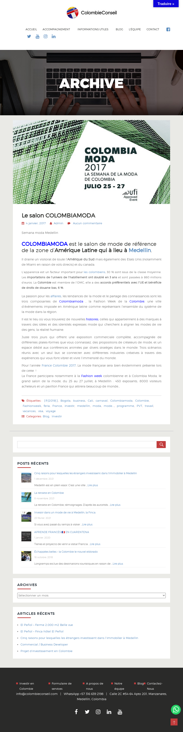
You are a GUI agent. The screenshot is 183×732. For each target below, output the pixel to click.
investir (69, 406)
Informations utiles (93, 29)
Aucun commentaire (87, 223)
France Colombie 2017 (59, 365)
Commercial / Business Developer (44, 644)
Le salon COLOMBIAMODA (59, 215)
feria (47, 406)
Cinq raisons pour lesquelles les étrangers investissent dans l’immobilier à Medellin (85, 473)
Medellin (140, 250)
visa (40, 411)
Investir (57, 416)
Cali (90, 400)
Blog (119, 29)
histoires (91, 319)
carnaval (102, 400)
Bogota (65, 400)
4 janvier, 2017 (36, 223)
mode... (109, 406)
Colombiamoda (72, 301)
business (79, 400)
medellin (83, 406)
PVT (139, 406)
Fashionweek (32, 406)
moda (97, 406)
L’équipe (135, 29)
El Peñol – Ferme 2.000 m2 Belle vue (47, 625)
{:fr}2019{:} (51, 400)
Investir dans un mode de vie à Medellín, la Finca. (65, 512)
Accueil (31, 29)
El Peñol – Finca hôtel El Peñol (42, 631)
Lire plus (93, 485)
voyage (51, 411)
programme (125, 406)
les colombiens (94, 272)
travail (149, 406)
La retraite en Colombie (49, 492)
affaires (55, 296)
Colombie (136, 301)
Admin (58, 223)
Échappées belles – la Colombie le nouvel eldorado (66, 551)
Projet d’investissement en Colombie (47, 651)
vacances (29, 411)
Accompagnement (57, 29)
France (57, 406)
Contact (153, 29)
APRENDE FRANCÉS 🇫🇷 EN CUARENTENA (61, 532)
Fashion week (91, 376)
